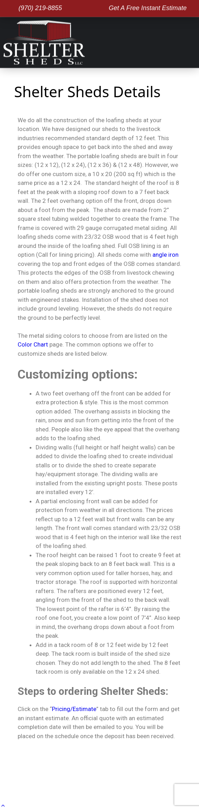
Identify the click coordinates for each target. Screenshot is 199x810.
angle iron (165, 254)
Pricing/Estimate (74, 708)
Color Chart (33, 344)
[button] (193, 41)
